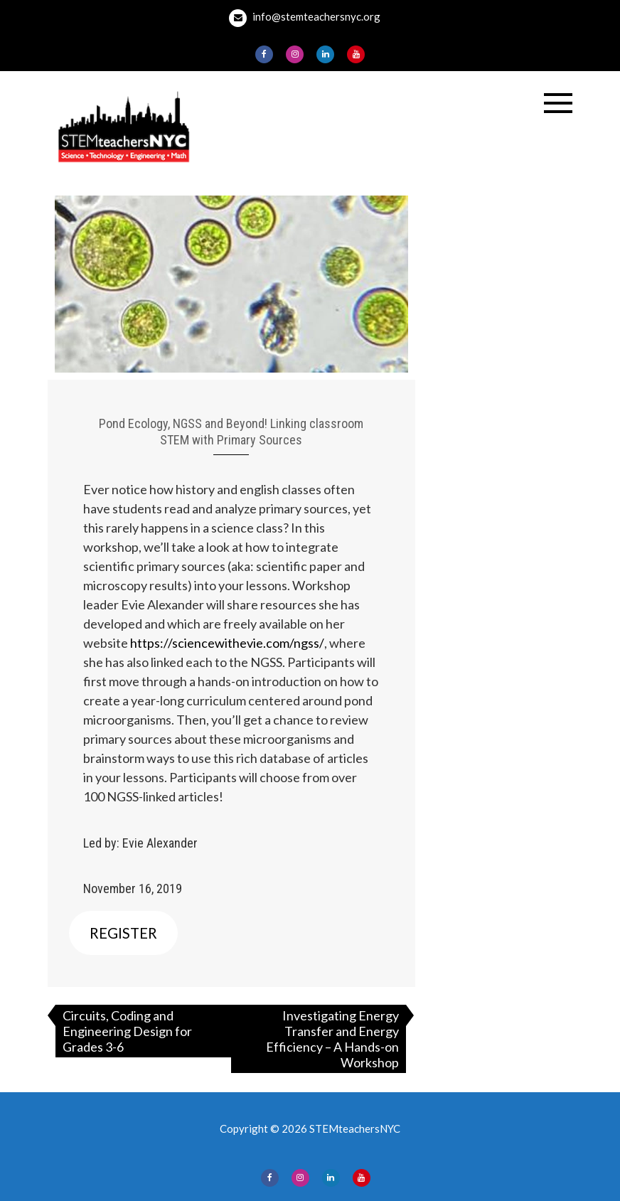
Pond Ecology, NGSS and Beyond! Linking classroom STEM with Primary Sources (231, 431)
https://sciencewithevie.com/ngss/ (227, 643)
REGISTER (123, 932)
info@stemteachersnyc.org (304, 18)
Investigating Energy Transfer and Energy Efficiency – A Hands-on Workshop (332, 1039)
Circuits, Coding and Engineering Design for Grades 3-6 (127, 1031)
